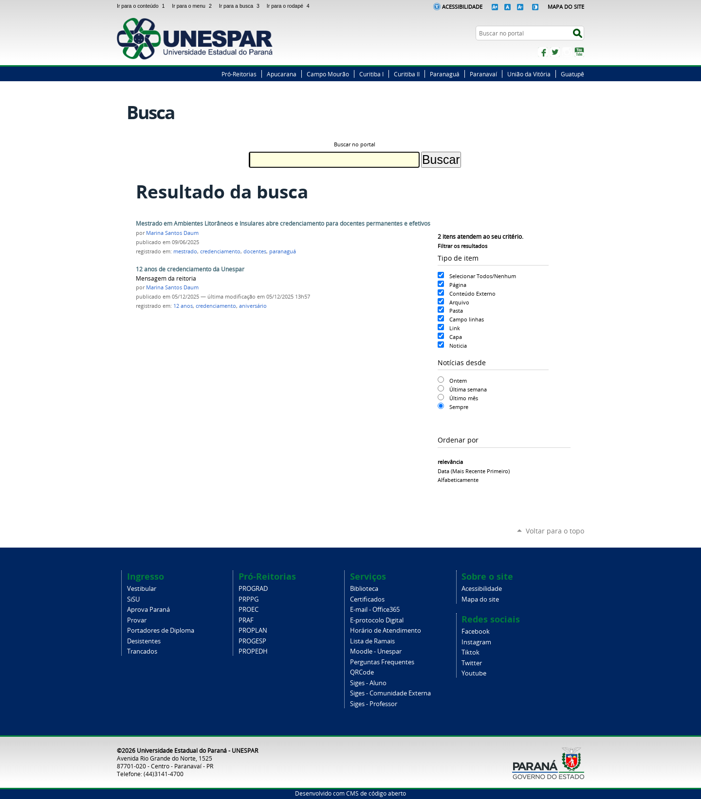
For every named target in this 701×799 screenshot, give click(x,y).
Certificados (367, 599)
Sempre (458, 406)
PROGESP (252, 641)
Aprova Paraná (148, 609)
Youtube (473, 673)
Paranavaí (483, 74)
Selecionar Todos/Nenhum (482, 276)
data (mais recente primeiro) (474, 471)
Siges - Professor (373, 704)
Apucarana (281, 74)
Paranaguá (445, 74)
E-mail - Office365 (375, 609)
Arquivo (459, 302)
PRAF (246, 620)
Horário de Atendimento (385, 630)
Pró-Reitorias (239, 74)
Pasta (456, 310)
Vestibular (141, 589)
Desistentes (144, 641)
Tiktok (470, 652)
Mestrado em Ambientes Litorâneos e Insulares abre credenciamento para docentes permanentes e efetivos (283, 223)
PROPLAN (253, 630)
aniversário (253, 305)
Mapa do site (480, 599)
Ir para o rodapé (289, 6)
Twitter (555, 52)
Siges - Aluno (368, 683)
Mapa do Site (566, 6)
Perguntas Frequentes (382, 662)
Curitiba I (371, 74)
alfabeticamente (458, 479)
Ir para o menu (193, 6)
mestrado (185, 251)
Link (454, 328)
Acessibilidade (462, 6)
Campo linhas (466, 319)
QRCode (362, 672)
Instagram (567, 52)
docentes (254, 251)
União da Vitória (529, 74)
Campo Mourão (328, 74)
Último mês (463, 398)
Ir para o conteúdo (142, 6)
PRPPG (248, 599)
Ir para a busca (241, 6)
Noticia (458, 345)
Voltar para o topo (555, 530)
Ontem (458, 380)
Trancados (142, 651)
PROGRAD (253, 589)
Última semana (468, 389)
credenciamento (220, 251)
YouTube (579, 52)
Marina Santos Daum (172, 233)
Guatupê (572, 74)
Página (457, 284)
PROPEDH (253, 651)
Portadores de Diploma (160, 630)
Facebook (543, 52)
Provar (137, 620)
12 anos (183, 305)
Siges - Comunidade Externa (390, 693)
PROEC (248, 609)
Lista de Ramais (372, 641)
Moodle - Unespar (376, 651)
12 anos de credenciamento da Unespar (190, 269)
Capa (455, 336)
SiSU (133, 599)
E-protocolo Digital (377, 620)
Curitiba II (407, 74)
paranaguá (282, 251)
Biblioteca (364, 589)
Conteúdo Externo (472, 293)
